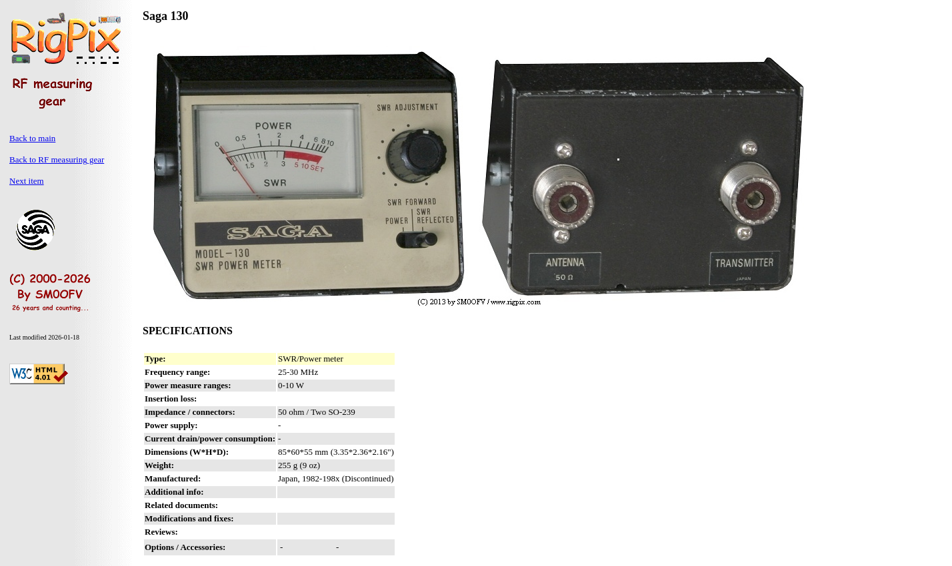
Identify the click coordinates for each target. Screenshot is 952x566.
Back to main (32, 138)
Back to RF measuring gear (56, 159)
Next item (26, 181)
